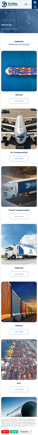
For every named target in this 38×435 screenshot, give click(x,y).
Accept (14, 432)
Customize (25, 432)
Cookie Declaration (21, 426)
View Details (19, 101)
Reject (5, 432)
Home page (5, 29)
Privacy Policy (12, 426)
